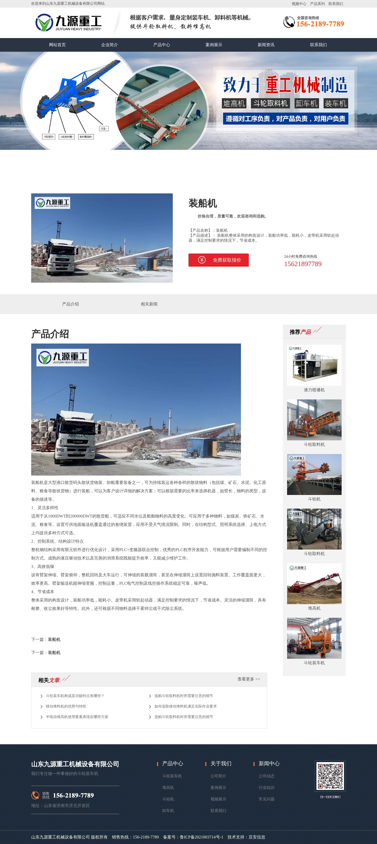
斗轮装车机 (172, 776)
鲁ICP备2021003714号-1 (201, 837)
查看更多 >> (249, 679)
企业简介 (109, 45)
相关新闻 (149, 304)
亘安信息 (257, 837)
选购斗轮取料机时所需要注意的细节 (183, 696)
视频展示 (218, 799)
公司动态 (266, 776)
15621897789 (303, 264)
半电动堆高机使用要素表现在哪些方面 (77, 717)
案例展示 (214, 45)
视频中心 (299, 4)
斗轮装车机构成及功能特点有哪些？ (75, 696)
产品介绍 (70, 304)
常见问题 (266, 799)
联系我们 (335, 4)
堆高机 (168, 787)
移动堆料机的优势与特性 (66, 706)
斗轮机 (168, 799)
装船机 (54, 639)
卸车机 (168, 811)
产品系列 (317, 4)
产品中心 (161, 45)
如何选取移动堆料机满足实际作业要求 (185, 706)
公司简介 (218, 776)
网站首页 (57, 45)
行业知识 (266, 787)
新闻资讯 (266, 45)
